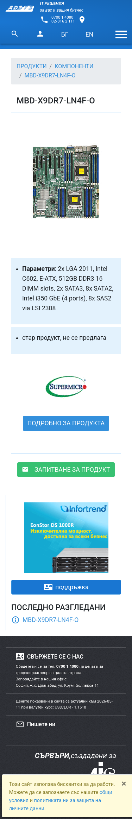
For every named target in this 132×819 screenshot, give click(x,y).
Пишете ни (35, 724)
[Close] (123, 783)
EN (90, 34)
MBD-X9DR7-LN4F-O (44, 620)
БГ (65, 34)
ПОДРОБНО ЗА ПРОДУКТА (66, 423)
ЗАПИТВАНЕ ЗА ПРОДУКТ (66, 469)
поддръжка (66, 587)
